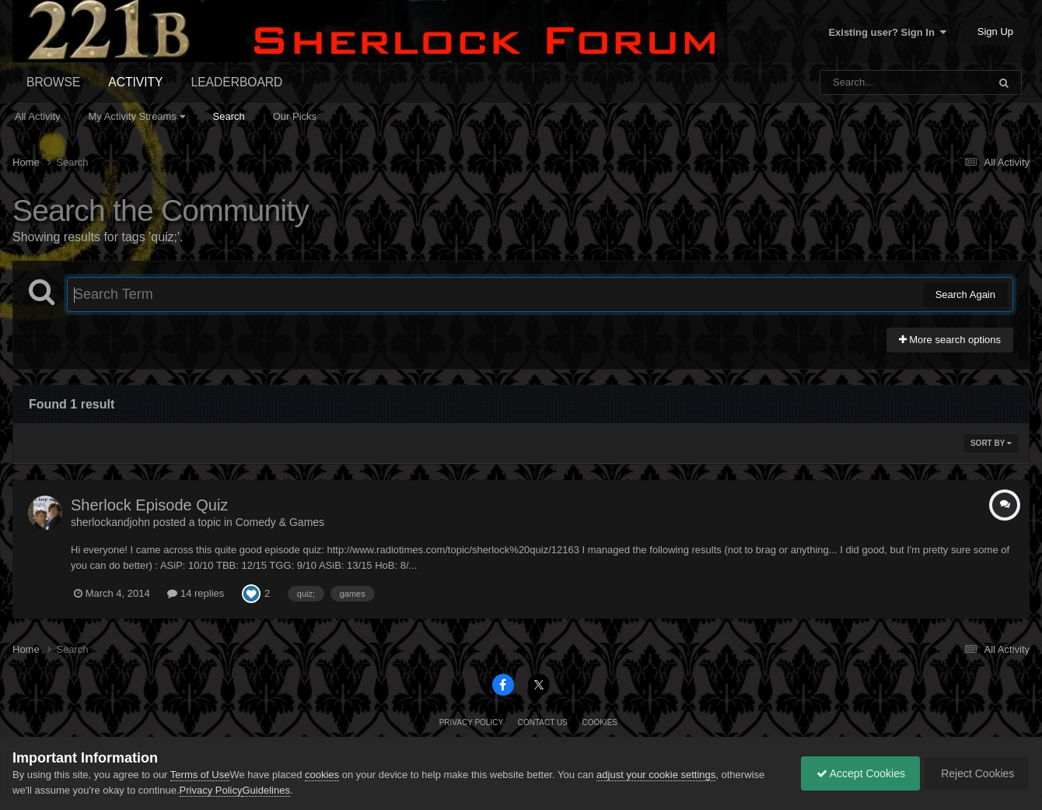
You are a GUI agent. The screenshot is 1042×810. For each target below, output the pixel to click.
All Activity (38, 116)
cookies (322, 774)
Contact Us (543, 722)
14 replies (195, 593)
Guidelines (265, 790)
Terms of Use (200, 774)
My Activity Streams (137, 116)
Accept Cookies (857, 773)
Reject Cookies (975, 773)
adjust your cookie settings (655, 774)
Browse (53, 82)
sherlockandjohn (110, 522)
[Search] (863, 82)
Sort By (991, 443)
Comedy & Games (280, 522)
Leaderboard (237, 82)
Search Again (965, 294)
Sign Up (995, 31)
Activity (135, 82)
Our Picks (294, 116)
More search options (950, 339)
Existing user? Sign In (887, 32)
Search (229, 116)
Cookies (599, 722)
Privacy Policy (471, 722)
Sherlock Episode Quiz (149, 505)
